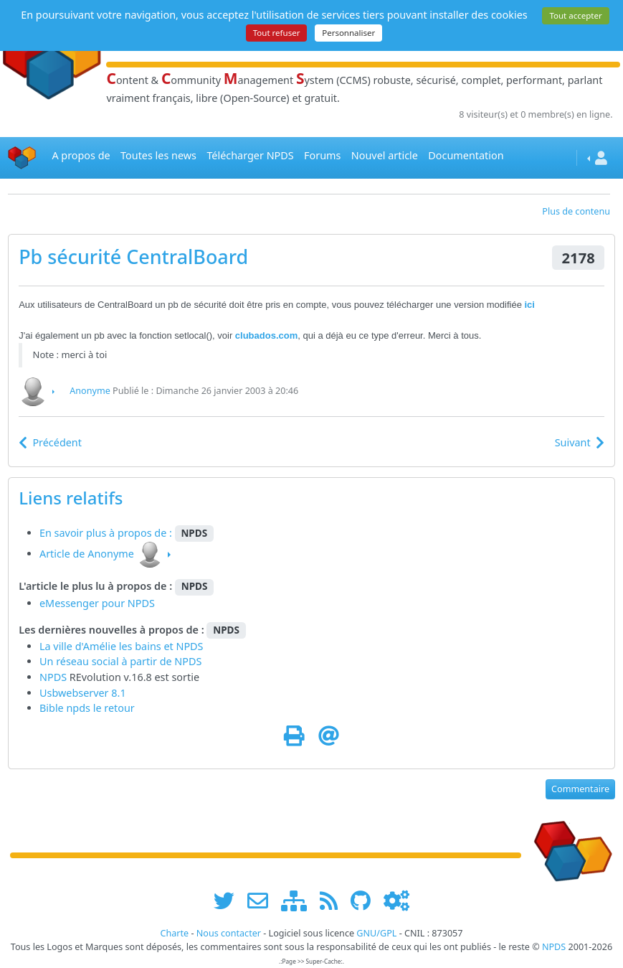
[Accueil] (22, 158)
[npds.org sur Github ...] (366, 900)
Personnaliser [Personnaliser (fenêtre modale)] (348, 32)
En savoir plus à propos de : (107, 533)
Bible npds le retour (87, 708)
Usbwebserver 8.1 (82, 693)
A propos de (81, 155)
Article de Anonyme (86, 553)
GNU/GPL (376, 933)
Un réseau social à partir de (106, 661)
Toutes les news (158, 155)
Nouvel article (384, 155)
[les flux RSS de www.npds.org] (334, 900)
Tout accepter (575, 15)
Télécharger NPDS (249, 155)
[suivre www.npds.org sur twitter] (229, 900)
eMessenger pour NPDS (97, 603)
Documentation (465, 155)
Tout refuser (276, 32)
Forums (322, 155)
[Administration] (396, 900)
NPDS (187, 661)
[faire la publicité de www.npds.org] (262, 900)
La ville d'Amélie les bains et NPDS (121, 646)
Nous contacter (228, 933)
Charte (174, 933)
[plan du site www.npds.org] (299, 900)
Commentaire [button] (580, 789)
